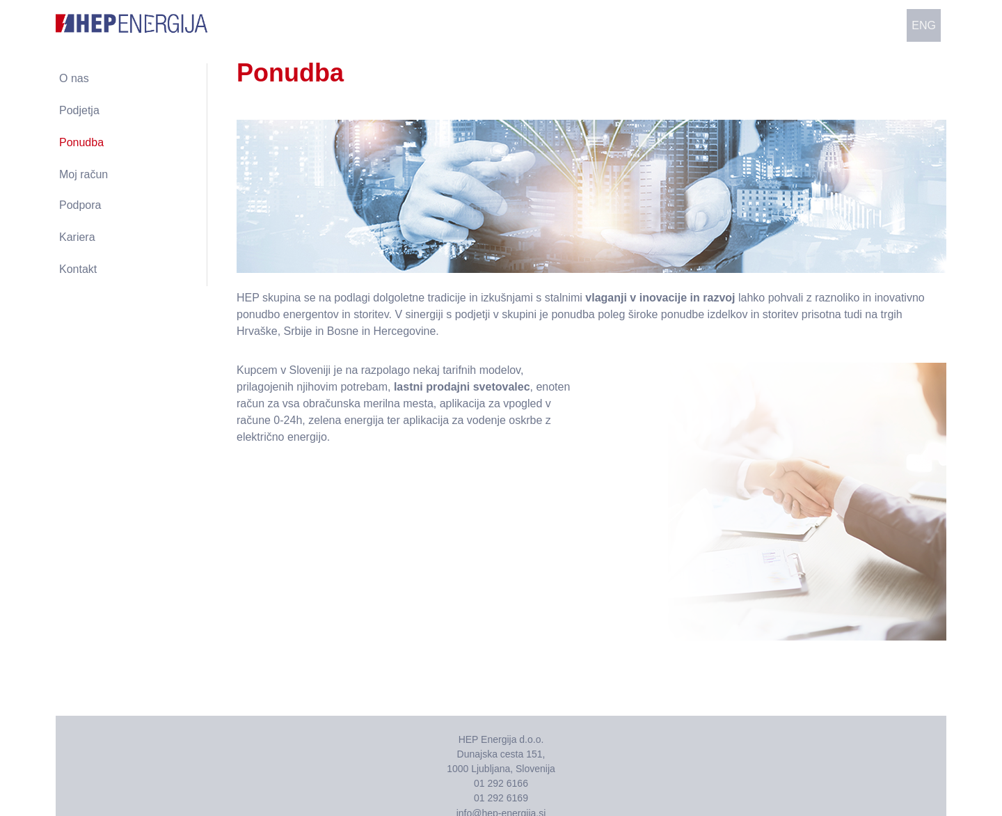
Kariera (77, 237)
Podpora (80, 205)
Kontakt (78, 269)
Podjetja (79, 110)
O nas (74, 78)
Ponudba (81, 142)
